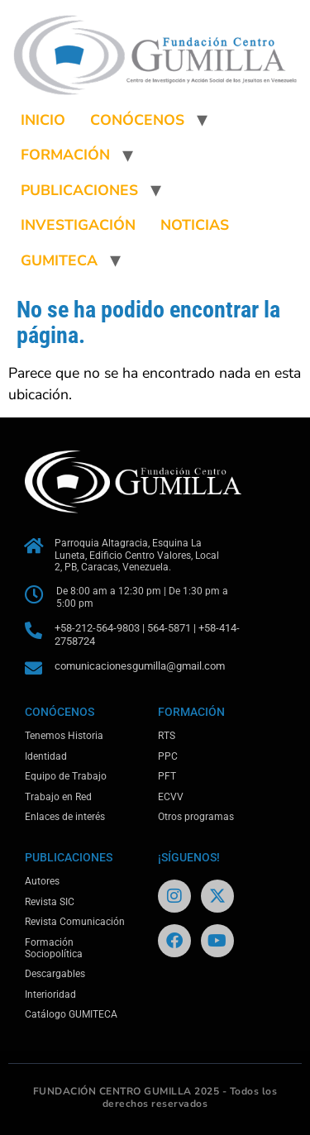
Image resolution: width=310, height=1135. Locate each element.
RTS (166, 736)
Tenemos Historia (64, 736)
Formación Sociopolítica (54, 948)
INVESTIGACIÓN (78, 225)
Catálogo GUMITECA (71, 1014)
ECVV (171, 797)
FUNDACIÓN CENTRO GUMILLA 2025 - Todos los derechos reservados (155, 1098)
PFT (167, 776)
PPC (168, 756)
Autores (42, 881)
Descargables (55, 974)
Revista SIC (49, 902)
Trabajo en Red (58, 797)
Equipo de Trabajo (66, 776)
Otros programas (196, 817)
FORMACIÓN (65, 155)
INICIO (43, 120)
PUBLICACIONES (79, 190)
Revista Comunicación (75, 922)
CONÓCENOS (137, 120)
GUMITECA (59, 260)
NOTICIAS (194, 225)
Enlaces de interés (65, 817)
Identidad (46, 756)
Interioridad (50, 994)
